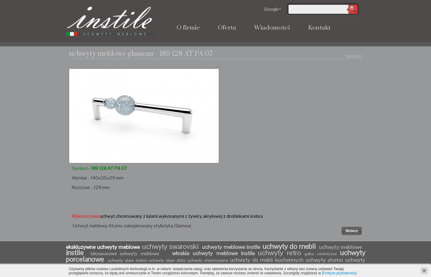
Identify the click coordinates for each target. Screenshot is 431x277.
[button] (352, 231)
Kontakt (319, 28)
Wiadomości (272, 28)
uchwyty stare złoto (167, 260)
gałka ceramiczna (320, 253)
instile (76, 252)
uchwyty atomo (324, 259)
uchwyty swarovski (170, 246)
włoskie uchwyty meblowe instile (213, 253)
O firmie (188, 28)
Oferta (227, 28)
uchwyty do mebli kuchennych (266, 259)
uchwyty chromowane (208, 260)
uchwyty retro (279, 252)
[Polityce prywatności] (339, 273)
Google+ (272, 9)
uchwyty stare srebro (127, 260)
